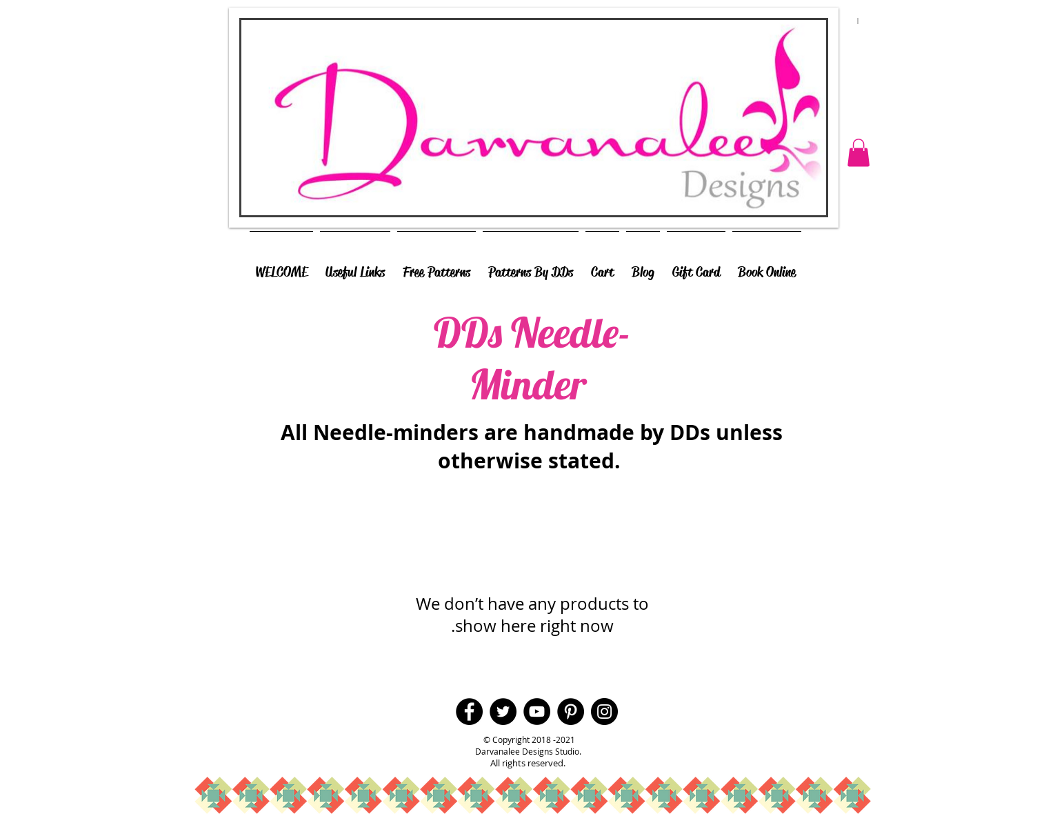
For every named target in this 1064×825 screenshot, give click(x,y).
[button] (858, 153)
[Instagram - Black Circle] (604, 711)
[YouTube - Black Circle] (536, 711)
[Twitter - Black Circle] (503, 711)
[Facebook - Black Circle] (469, 711)
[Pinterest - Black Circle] (570, 711)
